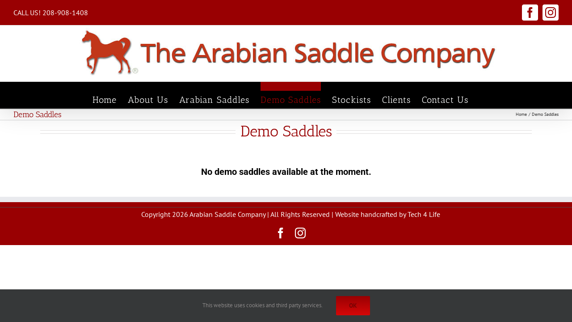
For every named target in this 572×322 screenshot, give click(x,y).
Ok (353, 305)
